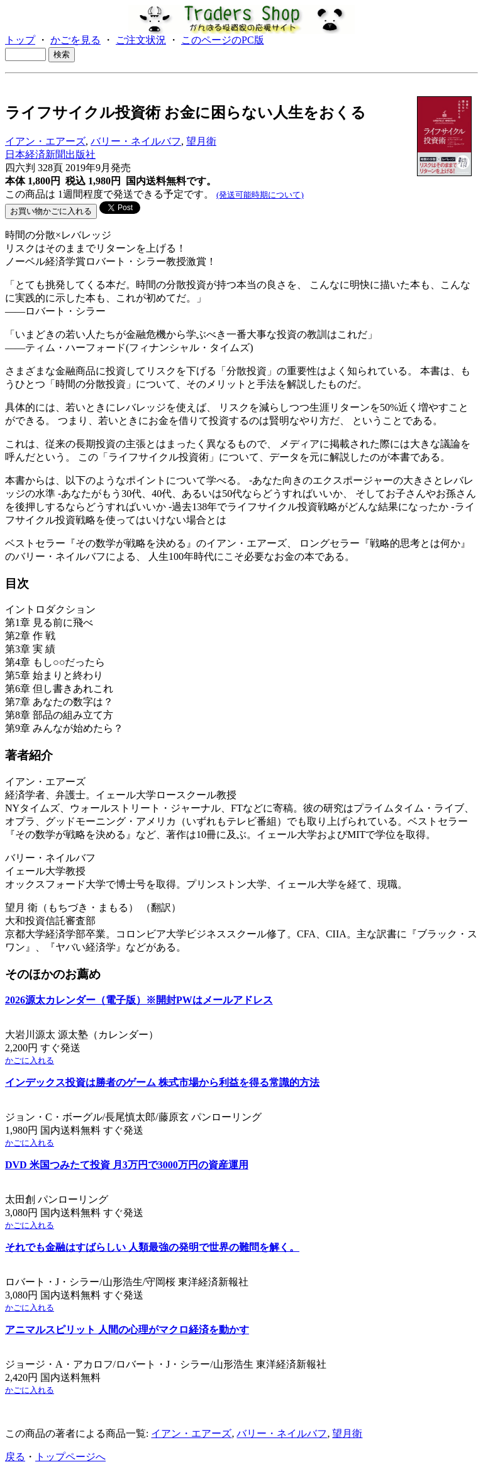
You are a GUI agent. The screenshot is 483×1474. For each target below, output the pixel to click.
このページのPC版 (222, 40)
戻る (15, 1456)
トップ (20, 40)
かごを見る (75, 40)
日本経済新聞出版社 (50, 154)
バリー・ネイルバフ (136, 141)
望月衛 (201, 141)
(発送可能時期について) (260, 194)
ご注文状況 (141, 40)
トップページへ (70, 1456)
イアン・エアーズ (45, 141)
